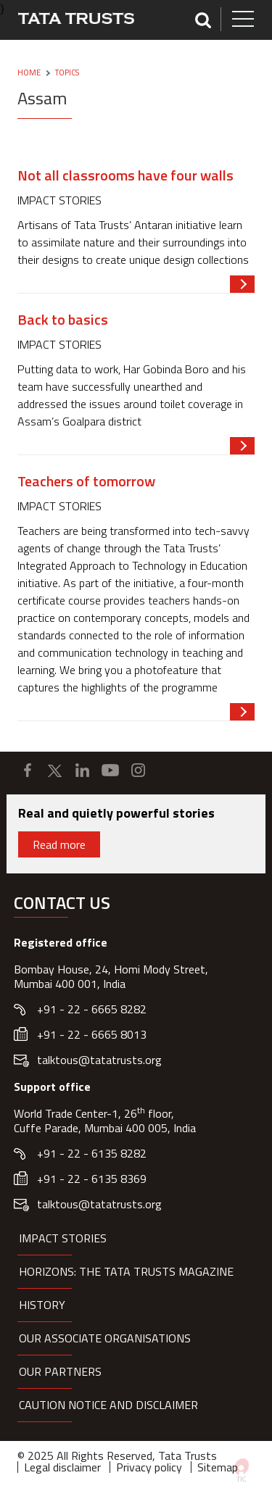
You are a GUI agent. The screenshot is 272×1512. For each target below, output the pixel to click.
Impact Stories (63, 1238)
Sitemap (217, 1467)
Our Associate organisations (105, 1338)
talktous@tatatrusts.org (99, 1059)
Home (29, 72)
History (42, 1304)
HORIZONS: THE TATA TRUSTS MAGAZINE (126, 1271)
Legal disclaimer (62, 1467)
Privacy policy (149, 1467)
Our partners (60, 1371)
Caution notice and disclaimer (108, 1404)
